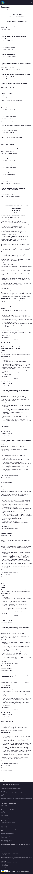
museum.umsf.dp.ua (7, 816)
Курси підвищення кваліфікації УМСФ (8, 787)
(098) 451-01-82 (4, 827)
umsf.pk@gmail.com (5, 831)
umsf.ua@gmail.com (5, 841)
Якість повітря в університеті (8, 822)
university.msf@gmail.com (6, 840)
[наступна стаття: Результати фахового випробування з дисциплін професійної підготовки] (28, 780)
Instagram (25, 785)
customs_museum (8, 818)
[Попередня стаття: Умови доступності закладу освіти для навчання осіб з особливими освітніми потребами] (5, 780)
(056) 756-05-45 (4, 845)
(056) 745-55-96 (4, 837)
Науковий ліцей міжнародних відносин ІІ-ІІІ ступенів (11, 788)
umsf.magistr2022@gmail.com (7, 833)
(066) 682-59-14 (4, 829)
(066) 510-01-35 (4, 826)
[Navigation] (31, 2)
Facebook (17, 784)
